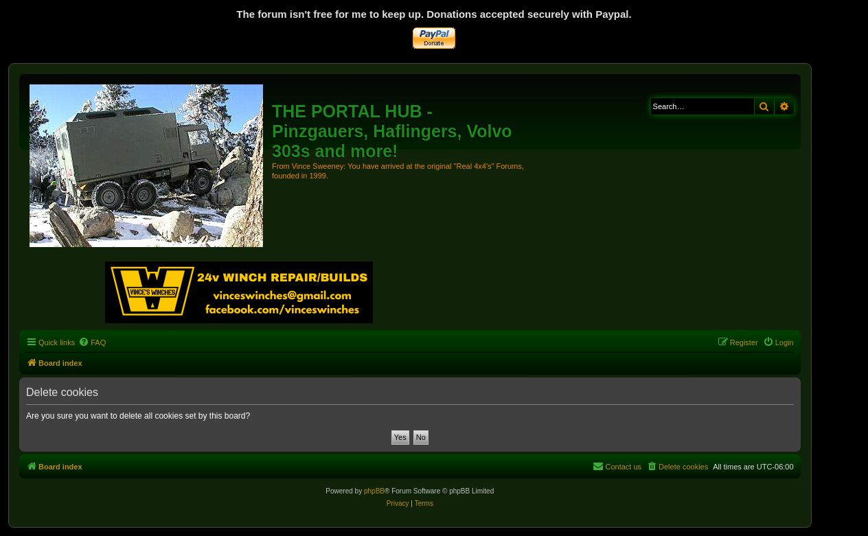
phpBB (374, 491)
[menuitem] (92, 342)
